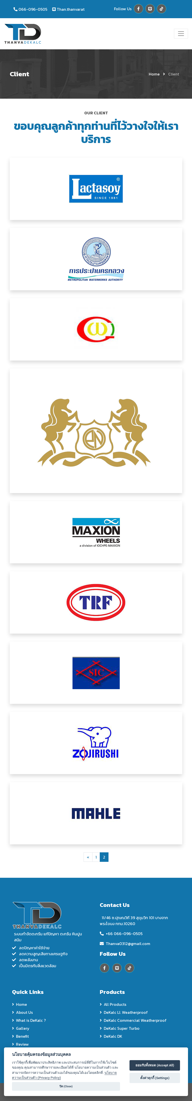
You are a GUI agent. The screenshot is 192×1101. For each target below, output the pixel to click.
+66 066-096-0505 (124, 934)
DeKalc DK (111, 1036)
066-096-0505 (32, 9)
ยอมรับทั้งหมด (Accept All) (155, 1065)
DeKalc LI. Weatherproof (124, 1012)
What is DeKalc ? (29, 1020)
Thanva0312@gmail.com (128, 944)
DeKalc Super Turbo (120, 1028)
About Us (22, 1012)
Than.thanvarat (70, 9)
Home (154, 74)
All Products (113, 1004)
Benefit (20, 1036)
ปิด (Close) (66, 1086)
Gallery (21, 1028)
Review (20, 1044)
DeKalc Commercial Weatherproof (133, 1020)
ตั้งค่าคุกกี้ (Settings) (155, 1078)
